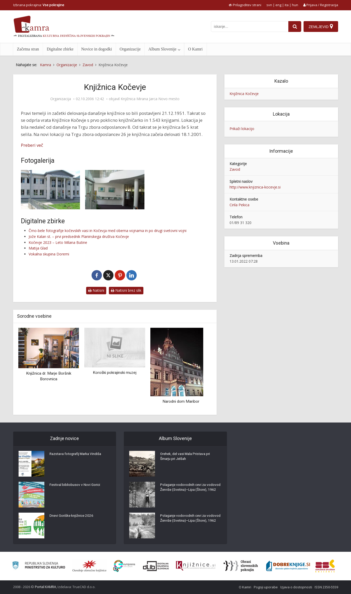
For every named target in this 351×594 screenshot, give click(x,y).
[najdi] (294, 26)
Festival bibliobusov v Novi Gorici (75, 486)
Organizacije (130, 49)
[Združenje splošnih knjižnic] (325, 565)
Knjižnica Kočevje (244, 93)
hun (295, 5)
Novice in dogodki (96, 49)
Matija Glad (38, 248)
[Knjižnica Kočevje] (50, 189)
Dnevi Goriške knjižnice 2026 (72, 516)
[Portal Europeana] (124, 566)
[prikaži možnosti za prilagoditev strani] (245, 5)
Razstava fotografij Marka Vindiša (77, 455)
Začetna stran (28, 49)
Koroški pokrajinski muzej (114, 372)
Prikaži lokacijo (242, 128)
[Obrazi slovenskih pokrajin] (240, 565)
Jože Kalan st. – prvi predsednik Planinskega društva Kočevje (79, 236)
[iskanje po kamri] (249, 26)
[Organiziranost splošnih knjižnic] (89, 565)
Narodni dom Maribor (180, 401)
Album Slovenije (162, 49)
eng (278, 5)
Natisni (96, 290)
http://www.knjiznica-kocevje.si (255, 187)
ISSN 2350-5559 (326, 587)
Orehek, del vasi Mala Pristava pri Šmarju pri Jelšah (187, 457)
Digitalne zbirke (60, 49)
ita (287, 5)
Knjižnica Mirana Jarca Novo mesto (150, 99)
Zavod (235, 169)
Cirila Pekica (239, 204)
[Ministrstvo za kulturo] (39, 566)
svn (269, 5)
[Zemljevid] (320, 26)
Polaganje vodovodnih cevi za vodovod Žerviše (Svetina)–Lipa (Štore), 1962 (185, 491)
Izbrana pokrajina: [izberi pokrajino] (38, 5)
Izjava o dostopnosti (296, 587)
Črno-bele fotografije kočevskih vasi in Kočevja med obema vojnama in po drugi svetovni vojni (107, 230)
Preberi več (32, 145)
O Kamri (195, 49)
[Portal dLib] (156, 565)
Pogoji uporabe (266, 587)
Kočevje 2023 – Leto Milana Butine (58, 242)
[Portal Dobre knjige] (288, 566)
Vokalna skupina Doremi (49, 254)
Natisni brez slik (126, 290)
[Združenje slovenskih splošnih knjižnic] (196, 566)
